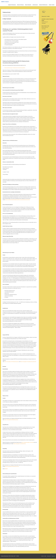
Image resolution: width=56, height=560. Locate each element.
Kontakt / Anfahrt (51, 4)
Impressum (53, 557)
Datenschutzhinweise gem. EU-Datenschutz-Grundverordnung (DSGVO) (16, 67)
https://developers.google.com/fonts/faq (28, 443)
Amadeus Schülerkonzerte (43, 4)
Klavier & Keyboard (28, 4)
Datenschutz (49, 557)
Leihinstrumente (35, 4)
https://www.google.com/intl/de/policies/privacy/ (12, 361)
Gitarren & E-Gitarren (20, 4)
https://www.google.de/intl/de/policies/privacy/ (12, 467)
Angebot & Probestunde (12, 4)
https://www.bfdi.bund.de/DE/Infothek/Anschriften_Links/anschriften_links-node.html (18, 199)
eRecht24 (6, 470)
